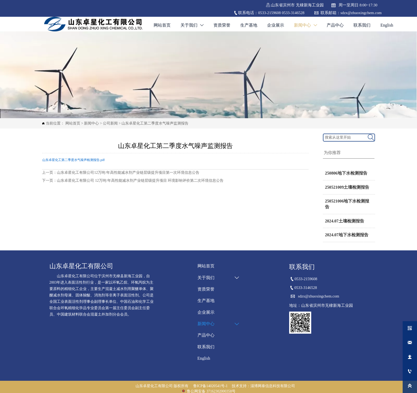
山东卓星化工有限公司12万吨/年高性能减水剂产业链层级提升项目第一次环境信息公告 (128, 172)
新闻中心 (91, 123)
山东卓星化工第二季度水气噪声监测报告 (154, 123)
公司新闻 (110, 123)
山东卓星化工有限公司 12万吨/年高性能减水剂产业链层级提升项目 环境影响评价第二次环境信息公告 (140, 181)
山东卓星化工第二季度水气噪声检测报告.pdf (73, 160)
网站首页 (72, 123)
